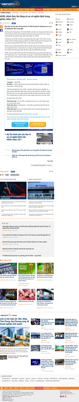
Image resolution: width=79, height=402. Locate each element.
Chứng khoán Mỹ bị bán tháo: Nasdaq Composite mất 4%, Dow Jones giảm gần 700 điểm (47, 322)
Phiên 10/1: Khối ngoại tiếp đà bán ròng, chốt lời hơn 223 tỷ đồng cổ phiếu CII (31, 156)
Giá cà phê (46, 378)
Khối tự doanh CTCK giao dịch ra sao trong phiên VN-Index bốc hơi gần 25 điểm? (32, 151)
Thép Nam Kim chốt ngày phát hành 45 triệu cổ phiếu (18, 356)
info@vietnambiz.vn (9, 399)
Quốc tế (4, 251)
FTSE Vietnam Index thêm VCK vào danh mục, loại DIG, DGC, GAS (8, 276)
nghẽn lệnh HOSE (15, 175)
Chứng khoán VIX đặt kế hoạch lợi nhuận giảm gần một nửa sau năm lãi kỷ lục (41, 215)
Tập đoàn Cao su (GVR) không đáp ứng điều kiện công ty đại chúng (45, 276)
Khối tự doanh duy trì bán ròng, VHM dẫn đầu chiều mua (13, 206)
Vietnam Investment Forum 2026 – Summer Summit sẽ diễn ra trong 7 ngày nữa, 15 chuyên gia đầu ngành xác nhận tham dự (47, 363)
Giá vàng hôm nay (6, 378)
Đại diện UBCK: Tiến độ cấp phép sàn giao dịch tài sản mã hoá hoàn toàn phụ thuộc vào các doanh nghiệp (71, 349)
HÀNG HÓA (16, 9)
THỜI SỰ (5, 9)
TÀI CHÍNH (27, 9)
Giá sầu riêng (14, 380)
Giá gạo (26, 380)
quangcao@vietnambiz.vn (68, 393)
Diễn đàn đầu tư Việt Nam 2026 (53, 380)
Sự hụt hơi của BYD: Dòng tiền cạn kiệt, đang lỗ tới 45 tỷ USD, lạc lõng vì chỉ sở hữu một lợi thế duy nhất (8, 303)
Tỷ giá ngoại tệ (15, 378)
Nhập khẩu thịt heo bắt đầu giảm (26, 301)
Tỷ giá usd (21, 378)
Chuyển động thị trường (23, 283)
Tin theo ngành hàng (63, 14)
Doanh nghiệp (40, 280)
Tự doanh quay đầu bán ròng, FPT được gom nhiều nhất (13, 210)
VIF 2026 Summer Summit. (30, 114)
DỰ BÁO (10, 9)
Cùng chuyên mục (35, 179)
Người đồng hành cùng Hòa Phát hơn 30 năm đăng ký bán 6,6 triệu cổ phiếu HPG (41, 206)
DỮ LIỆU (59, 9)
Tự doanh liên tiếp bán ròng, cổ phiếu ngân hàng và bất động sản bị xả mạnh (13, 202)
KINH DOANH (54, 9)
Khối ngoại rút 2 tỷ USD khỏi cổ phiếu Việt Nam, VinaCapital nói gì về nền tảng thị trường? (45, 303)
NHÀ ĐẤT (32, 9)
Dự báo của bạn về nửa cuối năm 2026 (38, 124)
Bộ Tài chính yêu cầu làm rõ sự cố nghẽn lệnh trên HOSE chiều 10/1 (19, 137)
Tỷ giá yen (27, 378)
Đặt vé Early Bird (20, 124)
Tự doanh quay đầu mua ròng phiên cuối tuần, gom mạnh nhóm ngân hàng (13, 215)
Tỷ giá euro (33, 378)
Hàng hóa (20, 304)
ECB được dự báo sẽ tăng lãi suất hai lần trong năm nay (18, 249)
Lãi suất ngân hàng (63, 378)
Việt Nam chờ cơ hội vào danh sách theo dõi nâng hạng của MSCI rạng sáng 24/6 (71, 362)
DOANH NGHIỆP (46, 9)
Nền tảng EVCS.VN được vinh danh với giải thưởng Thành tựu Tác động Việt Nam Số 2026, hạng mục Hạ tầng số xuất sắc (26, 278)
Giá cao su (32, 380)
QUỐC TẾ (21, 9)
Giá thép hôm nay (6, 380)
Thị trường (15, 12)
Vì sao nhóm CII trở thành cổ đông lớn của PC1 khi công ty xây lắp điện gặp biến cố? (40, 197)
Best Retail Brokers (40, 380)
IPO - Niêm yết (33, 12)
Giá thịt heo (21, 380)
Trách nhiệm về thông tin (7, 400)
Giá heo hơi (40, 378)
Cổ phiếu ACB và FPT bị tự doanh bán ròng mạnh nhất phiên (13, 197)
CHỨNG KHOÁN (39, 9)
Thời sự (42, 370)
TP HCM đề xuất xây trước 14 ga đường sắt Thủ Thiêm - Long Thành (21, 256)
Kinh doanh (4, 230)
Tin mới (5, 223)
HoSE (7, 175)
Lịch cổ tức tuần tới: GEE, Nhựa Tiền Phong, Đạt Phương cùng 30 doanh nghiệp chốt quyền (14, 321)
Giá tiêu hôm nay (53, 378)
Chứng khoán (5, 13)
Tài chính (67, 354)
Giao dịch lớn (24, 12)
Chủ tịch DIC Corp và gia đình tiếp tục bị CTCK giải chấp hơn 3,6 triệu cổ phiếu (41, 202)
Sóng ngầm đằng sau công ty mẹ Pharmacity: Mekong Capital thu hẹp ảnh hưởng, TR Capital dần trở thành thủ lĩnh (26, 227)
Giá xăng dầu (71, 378)
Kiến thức (41, 12)
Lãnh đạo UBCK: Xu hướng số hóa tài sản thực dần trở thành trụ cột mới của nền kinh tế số (41, 210)
